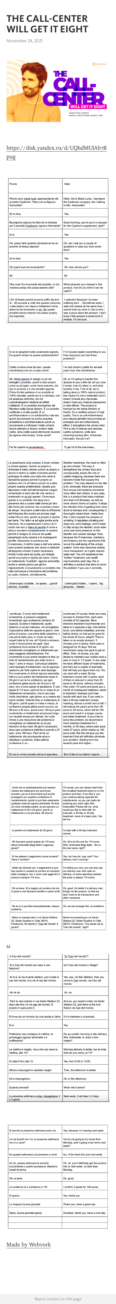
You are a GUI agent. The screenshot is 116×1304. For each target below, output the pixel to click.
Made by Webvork (28, 1244)
